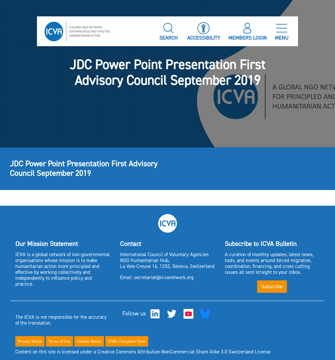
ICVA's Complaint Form (127, 341)
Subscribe (272, 286)
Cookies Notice (89, 341)
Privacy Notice (30, 341)
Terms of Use (59, 341)
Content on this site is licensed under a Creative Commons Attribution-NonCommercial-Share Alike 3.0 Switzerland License (143, 352)
